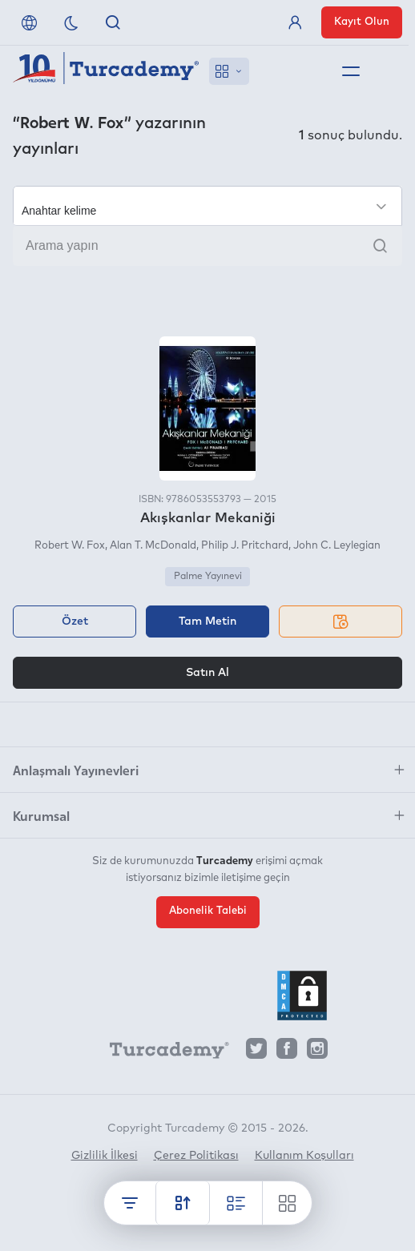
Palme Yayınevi (208, 576)
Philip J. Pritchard (244, 546)
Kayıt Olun (361, 22)
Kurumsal (41, 815)
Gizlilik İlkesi (104, 1155)
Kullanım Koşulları (304, 1155)
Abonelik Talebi (208, 911)
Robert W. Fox (69, 546)
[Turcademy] (161, 1052)
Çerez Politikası (196, 1155)
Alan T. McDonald (153, 546)
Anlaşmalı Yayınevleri (76, 769)
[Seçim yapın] (207, 206)
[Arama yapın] (207, 246)
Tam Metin (207, 621)
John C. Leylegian (337, 546)
